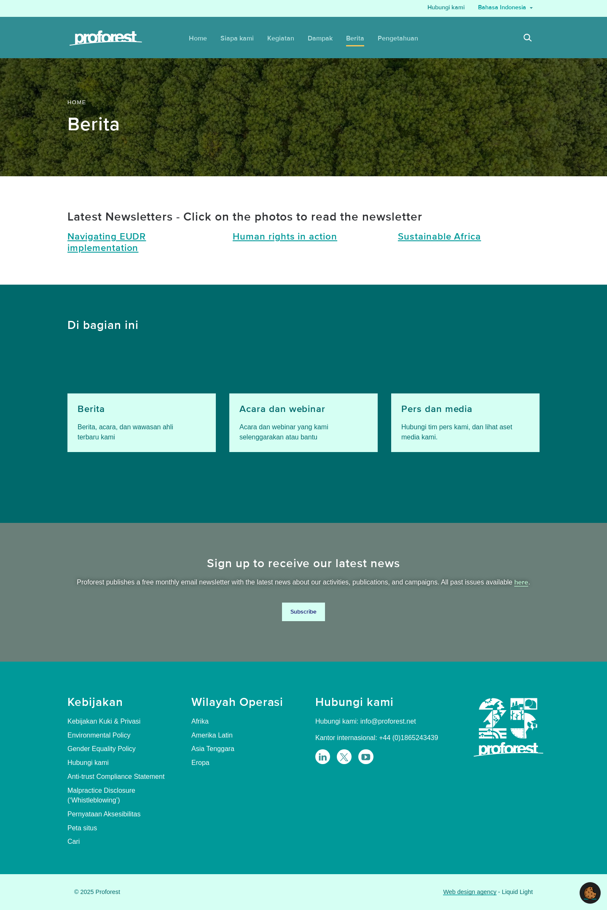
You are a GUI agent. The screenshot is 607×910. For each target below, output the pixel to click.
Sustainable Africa (439, 236)
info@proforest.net (388, 721)
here (521, 582)
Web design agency (469, 891)
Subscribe (303, 611)
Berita (91, 409)
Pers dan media (437, 409)
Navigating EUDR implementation (106, 242)
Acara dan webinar (282, 409)
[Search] (528, 38)
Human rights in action (285, 236)
